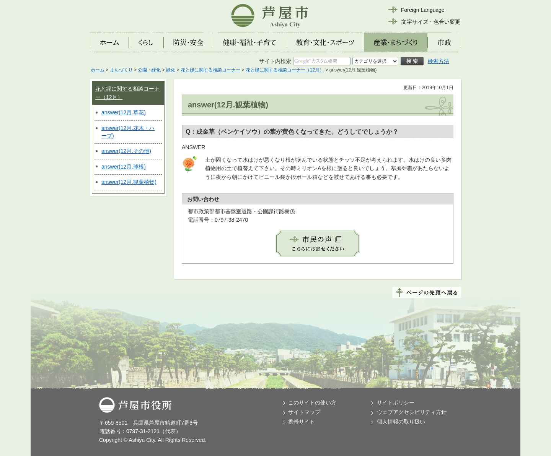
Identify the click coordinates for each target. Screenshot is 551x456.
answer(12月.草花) (123, 112)
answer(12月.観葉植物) (128, 182)
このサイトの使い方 (312, 402)
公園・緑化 (149, 70)
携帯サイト (301, 422)
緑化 (170, 70)
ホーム (97, 70)
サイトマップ (304, 412)
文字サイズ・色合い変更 (430, 22)
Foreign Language (423, 10)
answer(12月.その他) (126, 151)
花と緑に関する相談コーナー (210, 70)
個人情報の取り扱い (401, 422)
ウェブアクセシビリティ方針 (412, 412)
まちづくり (121, 70)
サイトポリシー (395, 402)
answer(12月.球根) (123, 167)
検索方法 (438, 61)
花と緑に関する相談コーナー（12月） (285, 70)
